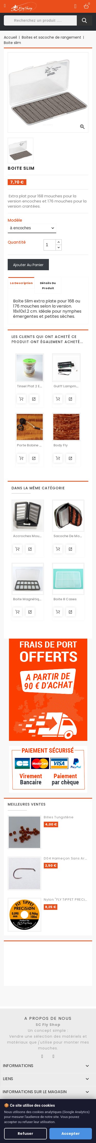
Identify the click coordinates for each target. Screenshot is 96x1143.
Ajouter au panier (28, 264)
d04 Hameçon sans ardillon (69, 858)
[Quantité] (50, 245)
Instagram (54, 1056)
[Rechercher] (48, 20)
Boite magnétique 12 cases (36, 599)
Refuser (25, 1133)
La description (21, 283)
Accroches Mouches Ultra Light (39, 536)
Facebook (42, 1056)
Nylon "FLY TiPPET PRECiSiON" (69, 899)
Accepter (70, 1133)
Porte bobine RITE (31, 445)
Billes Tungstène (58, 817)
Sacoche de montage (72, 536)
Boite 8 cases (65, 599)
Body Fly (61, 445)
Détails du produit (48, 285)
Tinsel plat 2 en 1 (30, 386)
